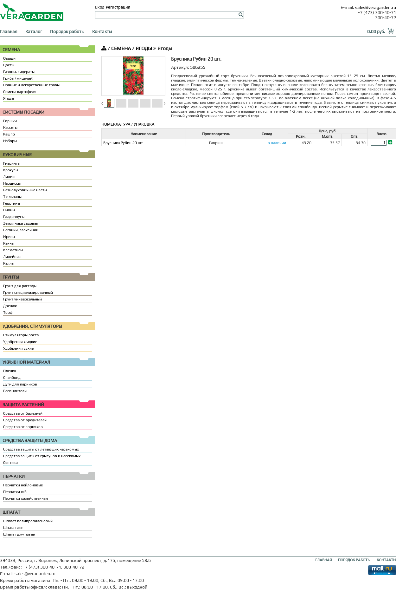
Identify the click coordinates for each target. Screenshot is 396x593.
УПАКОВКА (144, 124)
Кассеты (10, 127)
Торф (8, 312)
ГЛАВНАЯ (323, 560)
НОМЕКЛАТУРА (115, 124)
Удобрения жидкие (20, 341)
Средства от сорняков (23, 427)
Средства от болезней (22, 413)
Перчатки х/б (15, 492)
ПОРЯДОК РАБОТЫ (354, 560)
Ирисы (9, 236)
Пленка (9, 371)
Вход (99, 7)
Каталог (33, 31)
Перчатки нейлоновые (23, 485)
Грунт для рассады (19, 286)
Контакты (102, 31)
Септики (10, 462)
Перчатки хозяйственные (25, 498)
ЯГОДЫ (144, 48)
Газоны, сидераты (19, 71)
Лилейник (12, 256)
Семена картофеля (19, 91)
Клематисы (13, 250)
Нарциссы (12, 183)
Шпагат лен (13, 527)
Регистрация (118, 7)
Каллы (8, 263)
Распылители (15, 391)
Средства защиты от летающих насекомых (41, 449)
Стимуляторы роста (21, 335)
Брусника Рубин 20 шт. (123, 143)
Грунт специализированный (28, 292)
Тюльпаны (12, 196)
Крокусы (10, 170)
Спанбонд (12, 377)
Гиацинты (11, 163)
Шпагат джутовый (19, 534)
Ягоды (8, 98)
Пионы (9, 210)
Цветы (8, 65)
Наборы (10, 141)
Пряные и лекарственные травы (31, 85)
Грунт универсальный (22, 299)
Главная (8, 31)
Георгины (11, 203)
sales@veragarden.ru (375, 7)
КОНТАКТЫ (386, 560)
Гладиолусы (13, 216)
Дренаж (10, 306)
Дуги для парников (20, 384)
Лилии (9, 177)
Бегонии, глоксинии (20, 230)
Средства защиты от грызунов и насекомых (41, 456)
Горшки (10, 121)
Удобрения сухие (18, 348)
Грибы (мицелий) (18, 78)
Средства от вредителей (25, 420)
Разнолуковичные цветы (25, 190)
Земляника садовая (20, 223)
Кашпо (9, 134)
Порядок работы (67, 31)
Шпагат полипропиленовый (28, 521)
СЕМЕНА (121, 48)
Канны (8, 243)
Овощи (9, 58)
